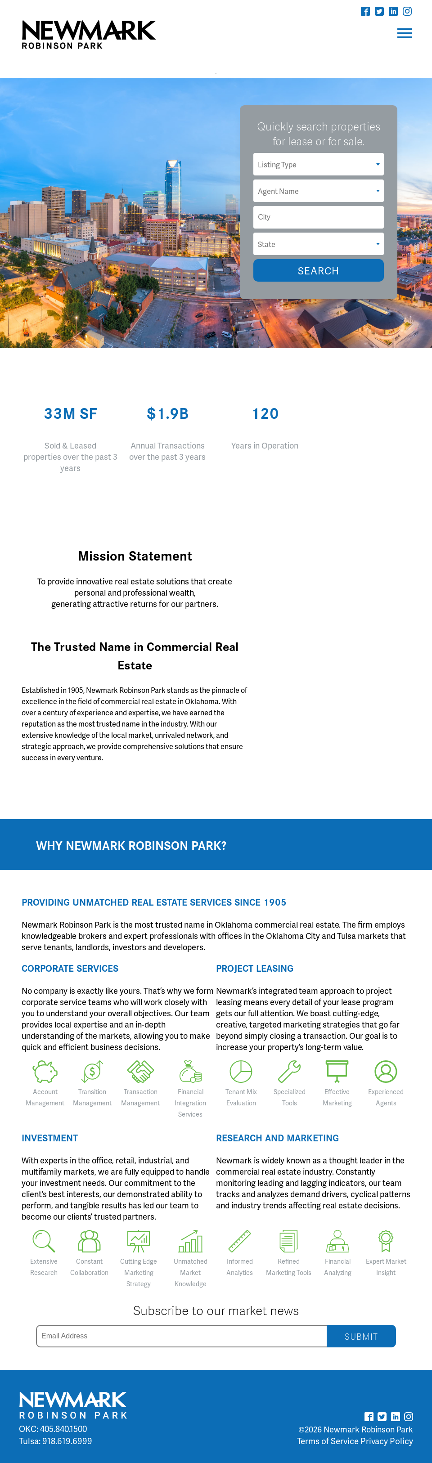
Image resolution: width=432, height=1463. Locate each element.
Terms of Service (328, 1441)
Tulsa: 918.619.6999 (55, 1441)
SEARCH (318, 271)
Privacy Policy (386, 1441)
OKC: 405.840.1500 (53, 1429)
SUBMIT (361, 1336)
